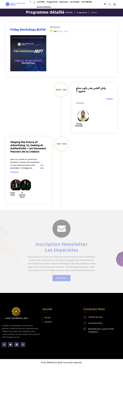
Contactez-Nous (95, 323)
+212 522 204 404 (95, 317)
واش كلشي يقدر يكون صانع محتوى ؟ (91, 89)
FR (106, 4)
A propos (48, 322)
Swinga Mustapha (79, 125)
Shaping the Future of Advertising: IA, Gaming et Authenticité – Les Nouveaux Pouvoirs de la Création (28, 147)
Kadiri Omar (12, 194)
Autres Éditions (44, 7)
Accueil (47, 317)
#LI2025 (69, 12)
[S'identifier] (114, 4)
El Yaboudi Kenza (22, 195)
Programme (82, 12)
